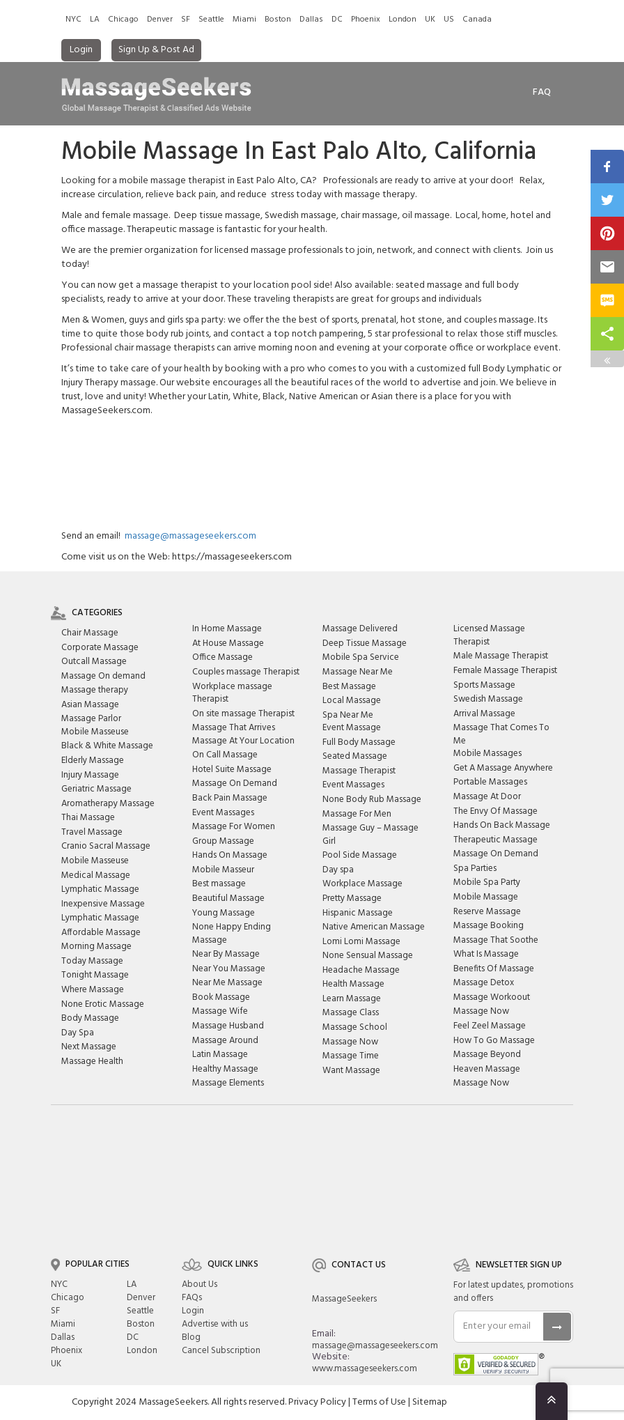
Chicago (123, 19)
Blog (191, 1337)
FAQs (192, 1297)
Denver (160, 19)
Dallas (311, 19)
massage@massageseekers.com (190, 536)
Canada (477, 19)
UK (430, 19)
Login (81, 50)
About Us (199, 1284)
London (402, 19)
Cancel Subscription (221, 1350)
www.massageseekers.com (364, 1368)
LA (95, 19)
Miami (244, 19)
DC (337, 19)
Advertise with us (215, 1324)
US (449, 19)
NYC (73, 19)
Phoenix (365, 19)
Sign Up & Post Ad (156, 50)
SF (185, 19)
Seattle (211, 19)
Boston (278, 19)
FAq (542, 92)
